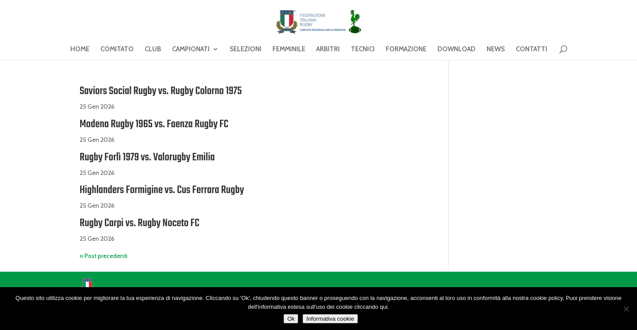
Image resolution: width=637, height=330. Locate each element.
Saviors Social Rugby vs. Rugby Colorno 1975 (161, 91)
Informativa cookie (330, 318)
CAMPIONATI (191, 49)
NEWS (496, 49)
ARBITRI (328, 49)
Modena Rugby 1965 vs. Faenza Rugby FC (154, 124)
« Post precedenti (103, 256)
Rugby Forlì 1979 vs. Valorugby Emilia (147, 157)
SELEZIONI (245, 49)
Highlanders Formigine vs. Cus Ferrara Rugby (162, 190)
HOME (79, 49)
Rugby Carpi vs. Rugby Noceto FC (140, 223)
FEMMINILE (288, 49)
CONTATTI (531, 49)
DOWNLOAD (456, 49)
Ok (291, 318)
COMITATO (117, 49)
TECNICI (363, 49)
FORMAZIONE (406, 49)
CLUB (153, 49)
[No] (626, 308)
